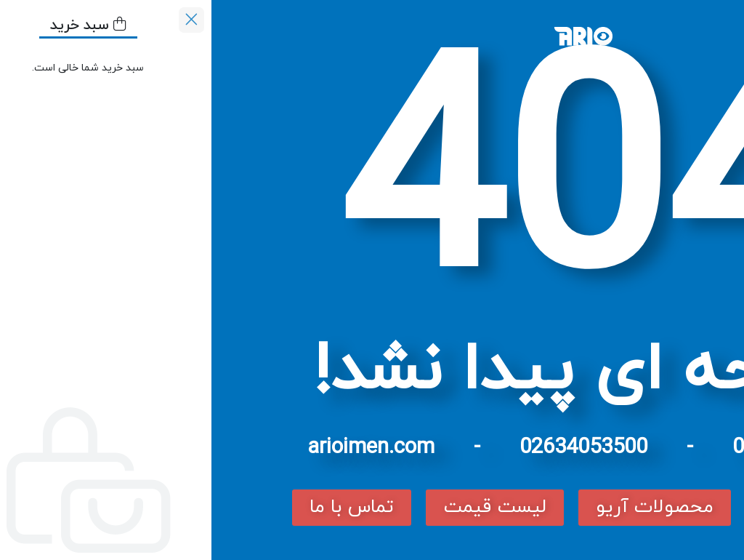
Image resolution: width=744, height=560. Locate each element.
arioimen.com (159, 448)
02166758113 (585, 448)
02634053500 (372, 448)
